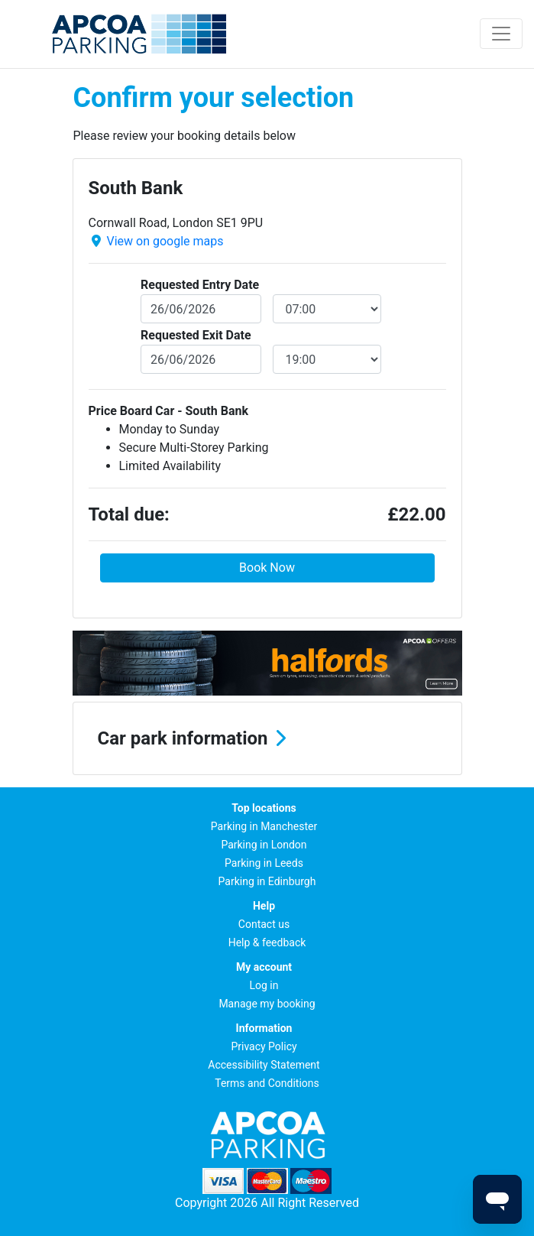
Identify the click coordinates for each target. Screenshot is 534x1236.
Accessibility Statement (263, 1065)
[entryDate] (201, 308)
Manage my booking (266, 1004)
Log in (264, 985)
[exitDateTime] (327, 359)
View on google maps (164, 241)
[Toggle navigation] (501, 33)
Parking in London (263, 845)
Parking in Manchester (264, 826)
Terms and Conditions (267, 1083)
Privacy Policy (263, 1046)
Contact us (264, 924)
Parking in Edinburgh (267, 881)
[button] (267, 738)
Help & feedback (267, 942)
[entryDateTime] (327, 308)
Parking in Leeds (264, 863)
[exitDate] (201, 359)
